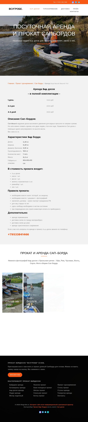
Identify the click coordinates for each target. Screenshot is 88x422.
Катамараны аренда (17, 388)
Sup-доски (35, 9)
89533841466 (15, 375)
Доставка (65, 9)
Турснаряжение (50, 9)
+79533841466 (18, 234)
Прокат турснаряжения (24, 83)
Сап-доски (60, 407)
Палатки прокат (39, 385)
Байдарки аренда (16, 385)
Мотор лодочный (16, 396)
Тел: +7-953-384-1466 (60, 2)
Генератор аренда (65, 393)
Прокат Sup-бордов (40, 407)
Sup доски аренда (16, 390)
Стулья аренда (64, 390)
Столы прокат (63, 388)
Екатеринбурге (44, 44)
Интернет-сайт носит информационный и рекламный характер (51, 404)
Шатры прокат (39, 390)
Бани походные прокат (42, 388)
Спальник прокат (40, 393)
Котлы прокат (39, 396)
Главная (11, 83)
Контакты (74, 11)
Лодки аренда (14, 393)
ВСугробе (16, 9)
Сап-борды (39, 83)
